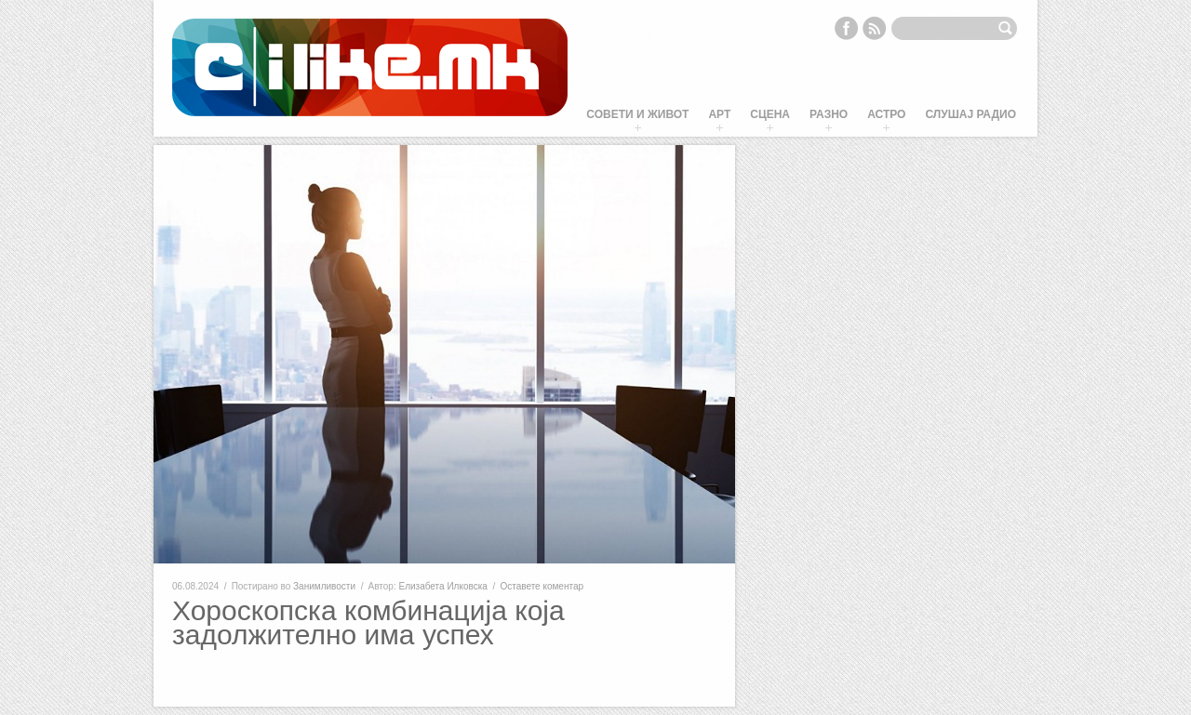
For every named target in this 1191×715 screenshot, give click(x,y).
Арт (719, 114)
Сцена (770, 114)
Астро (886, 114)
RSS (875, 28)
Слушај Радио (970, 114)
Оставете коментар (541, 586)
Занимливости (324, 586)
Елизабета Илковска (443, 586)
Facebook (846, 28)
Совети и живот (637, 114)
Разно (829, 114)
